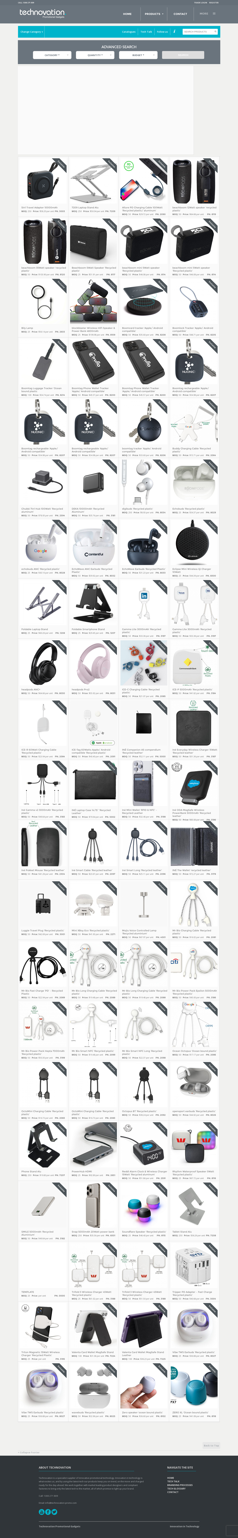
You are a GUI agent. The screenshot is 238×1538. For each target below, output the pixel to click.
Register (214, 2)
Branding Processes (180, 1485)
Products (152, 14)
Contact (180, 14)
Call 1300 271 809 (26, 2)
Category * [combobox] (52, 55)
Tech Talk (146, 31)
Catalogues (128, 31)
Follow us (162, 31)
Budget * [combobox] (138, 55)
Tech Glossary (176, 1488)
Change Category (31, 31)
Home (127, 14)
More (204, 13)
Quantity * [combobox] (95, 55)
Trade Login (200, 2)
